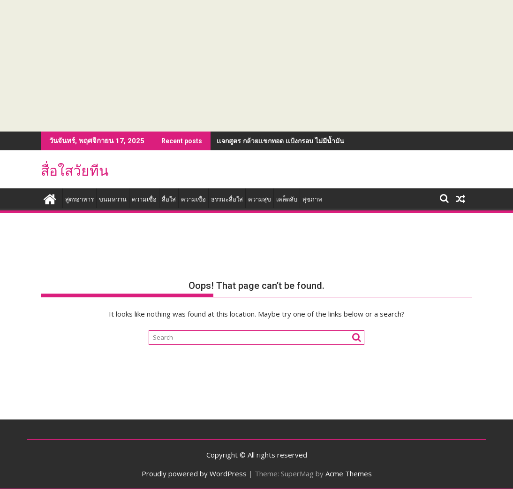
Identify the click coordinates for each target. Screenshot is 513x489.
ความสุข (259, 199)
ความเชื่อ (144, 199)
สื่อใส (169, 199)
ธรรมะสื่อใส (227, 199)
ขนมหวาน (113, 199)
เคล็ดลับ (286, 199)
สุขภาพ (312, 199)
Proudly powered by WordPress (194, 473)
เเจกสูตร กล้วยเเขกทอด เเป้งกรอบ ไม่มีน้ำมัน (280, 140)
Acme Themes (348, 473)
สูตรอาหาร (79, 199)
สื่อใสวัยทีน (75, 171)
